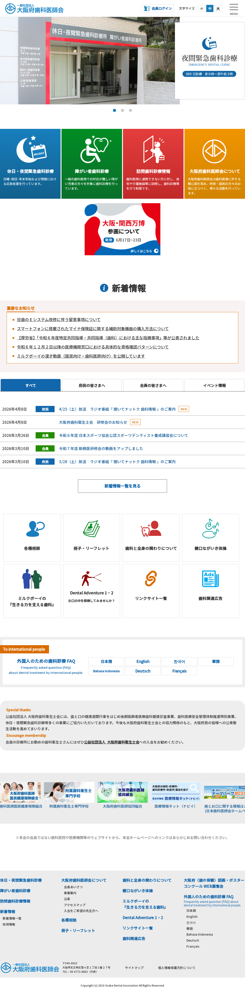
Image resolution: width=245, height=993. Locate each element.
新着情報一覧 (12, 918)
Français (192, 946)
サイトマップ (134, 967)
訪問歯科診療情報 (15, 901)
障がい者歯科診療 (15, 890)
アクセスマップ (75, 905)
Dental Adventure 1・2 (142, 917)
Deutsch (192, 940)
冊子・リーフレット (78, 930)
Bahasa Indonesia (199, 934)
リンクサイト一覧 (137, 928)
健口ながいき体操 (137, 890)
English (192, 916)
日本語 (191, 910)
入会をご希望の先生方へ (81, 910)
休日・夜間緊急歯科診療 (21, 880)
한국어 (191, 922)
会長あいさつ (73, 887)
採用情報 (9, 924)
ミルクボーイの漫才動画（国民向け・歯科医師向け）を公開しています (81, 356)
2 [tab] (122, 110)
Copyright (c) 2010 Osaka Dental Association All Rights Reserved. (123, 985)
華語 (189, 928)
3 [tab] (130, 110)
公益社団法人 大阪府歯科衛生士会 (111, 742)
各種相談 (68, 920)
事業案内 (70, 893)
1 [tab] (114, 110)
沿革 (67, 899)
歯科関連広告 (133, 938)
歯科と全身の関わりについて (147, 880)
